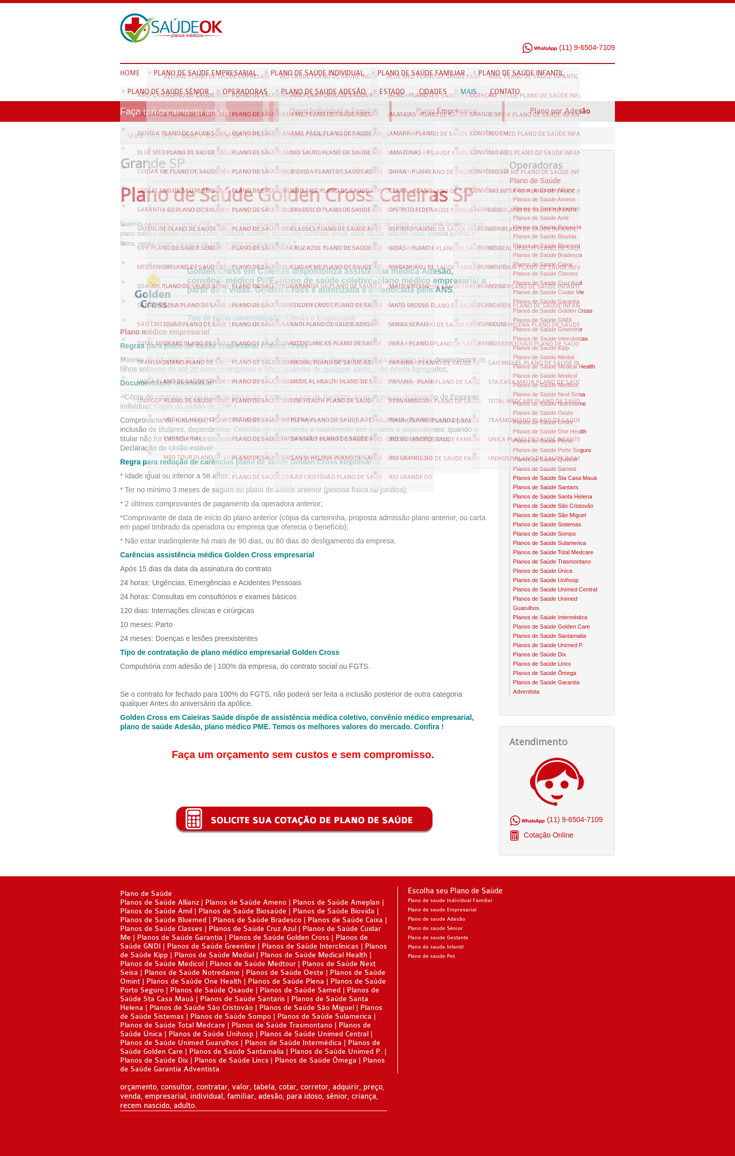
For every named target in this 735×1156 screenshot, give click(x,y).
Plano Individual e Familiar (334, 111)
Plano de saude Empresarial (442, 910)
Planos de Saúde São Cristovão (553, 506)
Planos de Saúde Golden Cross (552, 311)
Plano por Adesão (560, 111)
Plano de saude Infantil (435, 947)
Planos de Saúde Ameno (544, 199)
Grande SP (224, 136)
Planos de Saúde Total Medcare (553, 552)
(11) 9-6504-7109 (568, 47)
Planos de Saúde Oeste (543, 413)
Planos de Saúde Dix (539, 654)
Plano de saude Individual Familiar (450, 900)
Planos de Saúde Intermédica (550, 617)
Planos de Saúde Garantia (546, 301)
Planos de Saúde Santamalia (549, 636)
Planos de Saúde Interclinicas (550, 338)
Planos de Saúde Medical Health (554, 366)
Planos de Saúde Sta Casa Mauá (555, 478)
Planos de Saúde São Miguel (549, 515)
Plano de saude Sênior (435, 928)
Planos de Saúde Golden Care (551, 626)
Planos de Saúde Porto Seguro (552, 450)
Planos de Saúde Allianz (543, 190)
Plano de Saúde (535, 180)
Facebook (568, 30)
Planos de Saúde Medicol (545, 376)
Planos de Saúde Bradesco (547, 255)
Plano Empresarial (446, 111)
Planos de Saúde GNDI (542, 320)
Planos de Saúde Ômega (544, 673)
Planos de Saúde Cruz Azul (547, 283)
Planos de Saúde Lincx (542, 664)
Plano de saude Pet (431, 956)
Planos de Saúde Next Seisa (549, 394)
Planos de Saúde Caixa (542, 264)
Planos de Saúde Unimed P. (548, 645)
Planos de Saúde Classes (545, 273)
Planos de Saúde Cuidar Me (548, 292)
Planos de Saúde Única (542, 571)
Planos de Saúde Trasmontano (552, 561)
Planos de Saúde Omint (543, 422)
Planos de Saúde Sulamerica (549, 543)
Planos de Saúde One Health (550, 431)
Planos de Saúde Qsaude (545, 459)
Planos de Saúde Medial (543, 357)
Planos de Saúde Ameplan (546, 208)
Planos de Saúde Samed (544, 468)
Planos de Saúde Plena (542, 441)
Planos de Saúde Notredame (549, 403)
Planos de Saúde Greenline (547, 329)
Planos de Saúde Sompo (544, 534)
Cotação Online (547, 835)
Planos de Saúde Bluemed (546, 246)
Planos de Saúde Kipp (541, 348)
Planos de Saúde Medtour (545, 385)
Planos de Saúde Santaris (545, 487)
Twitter (587, 30)
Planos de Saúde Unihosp (545, 580)
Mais (189, 136)
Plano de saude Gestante (438, 938)
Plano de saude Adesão (436, 919)
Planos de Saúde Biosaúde (547, 227)
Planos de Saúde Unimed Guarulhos (179, 1042)
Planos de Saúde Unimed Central (555, 589)
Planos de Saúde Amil (541, 218)
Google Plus (607, 30)
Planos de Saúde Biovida (544, 236)
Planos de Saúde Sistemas (547, 524)
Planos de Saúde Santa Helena (552, 496)
